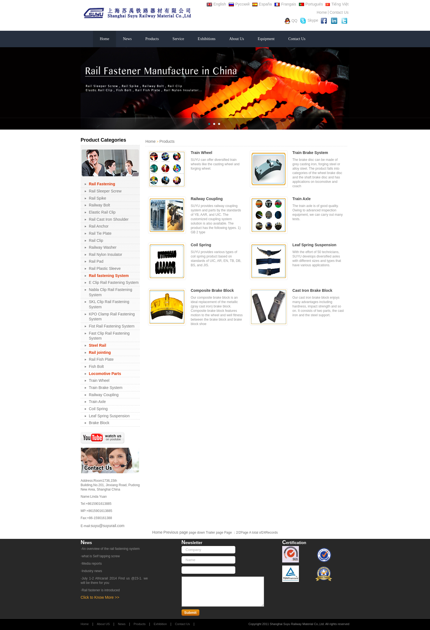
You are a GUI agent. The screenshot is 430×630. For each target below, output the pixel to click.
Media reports (92, 563)
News (127, 39)
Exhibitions (207, 39)
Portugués (311, 4)
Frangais (285, 4)
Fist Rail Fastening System (112, 326)
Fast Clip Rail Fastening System (109, 336)
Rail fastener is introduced (101, 590)
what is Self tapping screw (101, 556)
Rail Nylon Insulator (105, 254)
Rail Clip (96, 240)
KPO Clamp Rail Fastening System (112, 316)
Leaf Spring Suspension (109, 416)
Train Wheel (99, 380)
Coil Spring (98, 409)
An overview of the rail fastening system (111, 549)
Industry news (92, 571)
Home (322, 12)
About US (103, 624)
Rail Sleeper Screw (105, 191)
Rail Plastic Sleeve (105, 268)
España (262, 4)
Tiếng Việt (337, 4)
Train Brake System (105, 387)
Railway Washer (103, 247)
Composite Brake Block (212, 290)
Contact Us (339, 12)
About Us (236, 39)
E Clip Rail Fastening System (113, 282)
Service (178, 39)
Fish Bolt (96, 366)
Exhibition (160, 624)
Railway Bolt (99, 205)
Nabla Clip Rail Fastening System (110, 292)
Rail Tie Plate (100, 233)
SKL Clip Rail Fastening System (109, 304)
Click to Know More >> (100, 597)
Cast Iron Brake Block (312, 290)
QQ (291, 21)
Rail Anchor (99, 226)
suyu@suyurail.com (107, 525)
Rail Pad (96, 261)
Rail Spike (97, 198)
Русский (239, 4)
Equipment (266, 39)
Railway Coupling (103, 395)
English (216, 4)
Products (152, 39)
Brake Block (99, 423)
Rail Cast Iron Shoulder (109, 219)
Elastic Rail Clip (102, 212)
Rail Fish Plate (101, 359)
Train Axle (97, 401)
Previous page (175, 532)
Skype (309, 21)
